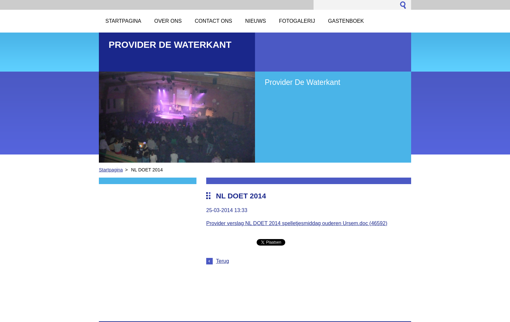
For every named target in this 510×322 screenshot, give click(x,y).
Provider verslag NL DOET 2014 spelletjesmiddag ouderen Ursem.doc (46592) (296, 223)
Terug (222, 261)
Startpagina (111, 169)
